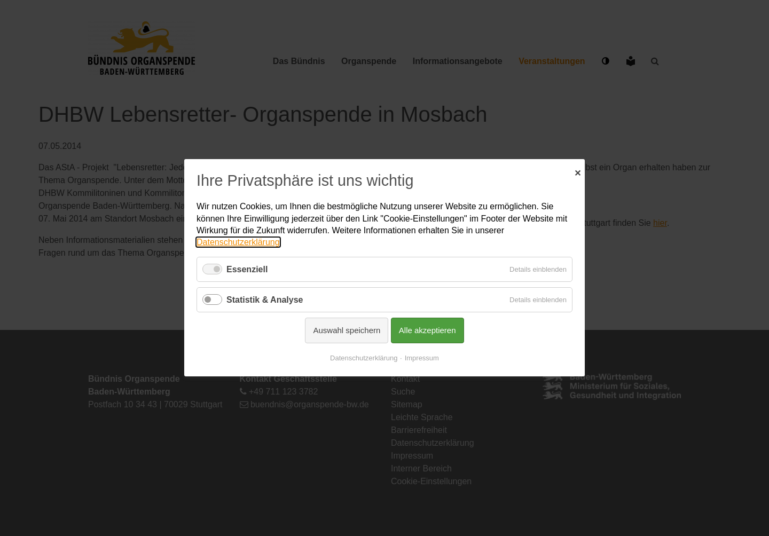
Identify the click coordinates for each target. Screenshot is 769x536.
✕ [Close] (577, 172)
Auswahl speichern (346, 330)
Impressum (422, 358)
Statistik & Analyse (264, 299)
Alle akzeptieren (427, 330)
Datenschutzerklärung (238, 242)
